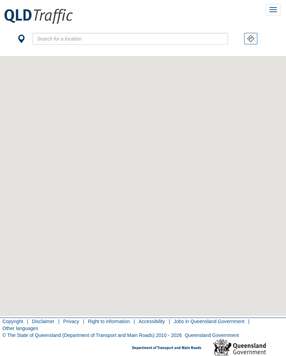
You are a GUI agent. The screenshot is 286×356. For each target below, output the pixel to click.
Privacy (71, 321)
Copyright (12, 321)
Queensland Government (212, 335)
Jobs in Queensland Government (209, 321)
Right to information (109, 321)
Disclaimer (43, 321)
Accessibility (152, 321)
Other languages (20, 328)
